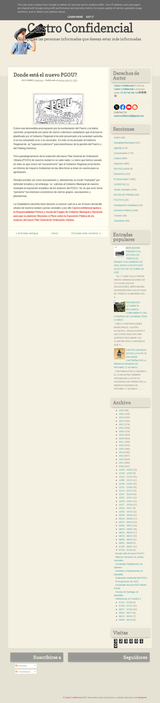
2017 (121, 442)
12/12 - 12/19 (125, 477)
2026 (121, 410)
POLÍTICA (119, 200)
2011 (121, 462)
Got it (90, 16)
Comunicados (121, 153)
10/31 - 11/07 (125, 497)
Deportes (118, 163)
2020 (121, 431)
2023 (121, 421)
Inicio (55, 233)
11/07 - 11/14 (125, 494)
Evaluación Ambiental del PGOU (131, 578)
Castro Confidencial (80, 27)
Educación (119, 174)
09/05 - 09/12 (125, 525)
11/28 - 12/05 (125, 484)
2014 (121, 452)
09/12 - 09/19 (125, 522)
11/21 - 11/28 (125, 487)
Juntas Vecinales (122, 189)
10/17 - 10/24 (125, 504)
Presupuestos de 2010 (126, 581)
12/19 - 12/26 (125, 473)
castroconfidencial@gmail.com (129, 116)
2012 (121, 459)
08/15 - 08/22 (125, 536)
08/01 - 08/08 (125, 543)
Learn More (75, 16)
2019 (121, 435)
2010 (121, 466)
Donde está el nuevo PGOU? (129, 553)
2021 (121, 428)
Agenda (118, 148)
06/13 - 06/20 (125, 616)
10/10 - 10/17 (125, 508)
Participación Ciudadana (126, 205)
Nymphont (142, 697)
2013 (121, 455)
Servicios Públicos (123, 210)
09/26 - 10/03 (125, 515)
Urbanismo (39, 80)
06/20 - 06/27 (125, 613)
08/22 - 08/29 (125, 532)
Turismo (118, 215)
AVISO (117, 137)
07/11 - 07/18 (125, 602)
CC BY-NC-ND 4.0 (129, 92)
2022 (121, 424)
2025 (121, 414)
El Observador (121, 179)
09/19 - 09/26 (125, 518)
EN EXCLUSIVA (121, 168)
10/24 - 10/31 (125, 501)
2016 (121, 445)
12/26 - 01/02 (125, 470)
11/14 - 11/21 (125, 490)
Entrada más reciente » (86, 233)
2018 (121, 438)
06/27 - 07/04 (125, 609)
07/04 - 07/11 (125, 606)
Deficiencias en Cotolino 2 (128, 599)
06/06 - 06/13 (125, 620)
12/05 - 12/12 (125, 480)
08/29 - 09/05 (125, 529)
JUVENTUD (120, 184)
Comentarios (22, 671)
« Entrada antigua (27, 233)
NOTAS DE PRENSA (124, 195)
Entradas (21, 666)
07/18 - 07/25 (125, 550)
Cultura (117, 158)
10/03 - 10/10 (125, 511)
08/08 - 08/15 (125, 539)
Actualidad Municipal (124, 142)
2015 (121, 449)
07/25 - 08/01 (125, 546)
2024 (121, 417)
